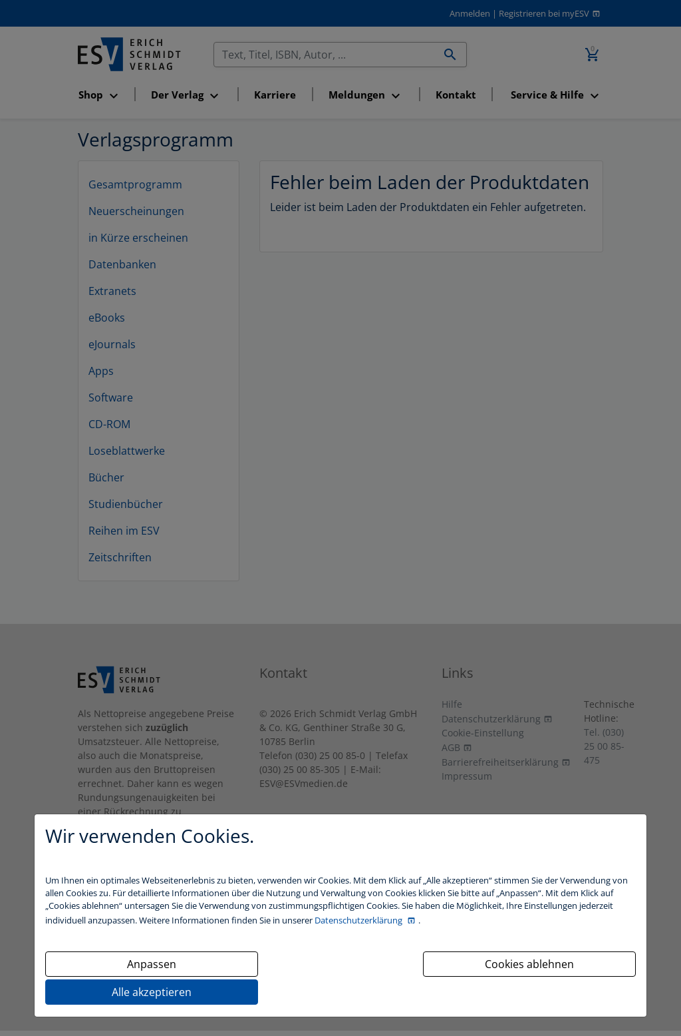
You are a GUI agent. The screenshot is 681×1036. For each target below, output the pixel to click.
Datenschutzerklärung (359, 920)
